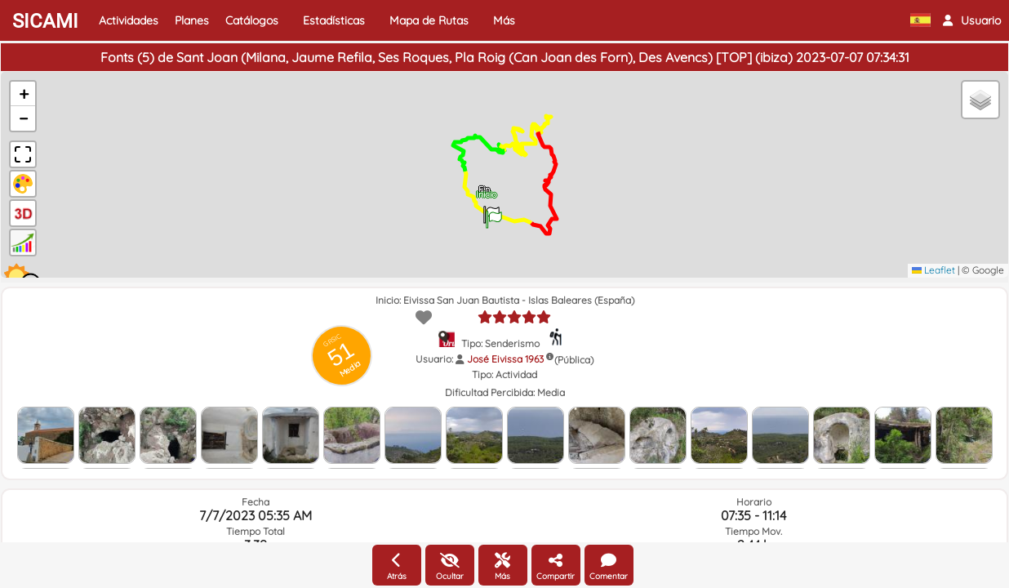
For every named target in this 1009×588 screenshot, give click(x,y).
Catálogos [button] (251, 20)
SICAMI (45, 21)
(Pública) (573, 360)
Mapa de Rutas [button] (429, 20)
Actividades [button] (128, 20)
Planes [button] (192, 20)
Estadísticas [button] (334, 20)
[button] (972, 20)
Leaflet (933, 270)
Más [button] (504, 20)
